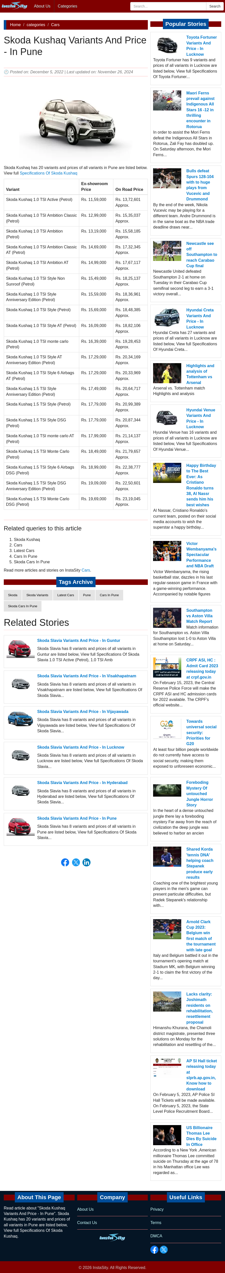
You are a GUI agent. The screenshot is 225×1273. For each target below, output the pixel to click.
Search (214, 6)
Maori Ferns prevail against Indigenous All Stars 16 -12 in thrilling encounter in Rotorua (200, 110)
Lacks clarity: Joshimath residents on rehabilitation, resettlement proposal (199, 1008)
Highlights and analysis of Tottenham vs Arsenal (200, 374)
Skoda (12, 595)
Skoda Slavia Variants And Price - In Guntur (78, 640)
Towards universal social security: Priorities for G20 (201, 732)
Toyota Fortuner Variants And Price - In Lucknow (201, 45)
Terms (155, 1223)
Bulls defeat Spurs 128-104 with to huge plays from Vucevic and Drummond (200, 185)
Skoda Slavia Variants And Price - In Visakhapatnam (86, 676)
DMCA (156, 1236)
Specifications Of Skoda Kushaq (48, 173)
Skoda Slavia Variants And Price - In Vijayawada (82, 711)
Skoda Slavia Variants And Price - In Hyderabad (82, 783)
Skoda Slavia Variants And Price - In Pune (77, 818)
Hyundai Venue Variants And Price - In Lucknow (200, 418)
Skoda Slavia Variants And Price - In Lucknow (80, 747)
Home (15, 25)
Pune (87, 595)
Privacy (156, 1209)
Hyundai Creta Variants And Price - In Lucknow (199, 318)
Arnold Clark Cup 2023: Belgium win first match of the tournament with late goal (200, 936)
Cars (55, 25)
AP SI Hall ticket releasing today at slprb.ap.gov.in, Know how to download (201, 1075)
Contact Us (87, 1223)
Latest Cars (65, 595)
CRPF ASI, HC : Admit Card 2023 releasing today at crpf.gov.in (202, 668)
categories (36, 25)
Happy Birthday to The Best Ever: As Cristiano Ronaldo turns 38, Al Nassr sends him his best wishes (201, 485)
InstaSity (100, 1267)
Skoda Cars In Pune (22, 606)
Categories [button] (67, 6)
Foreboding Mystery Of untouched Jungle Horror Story (199, 793)
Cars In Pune (109, 595)
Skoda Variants (37, 595)
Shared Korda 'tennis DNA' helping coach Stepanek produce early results (199, 863)
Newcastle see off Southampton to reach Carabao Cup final (201, 254)
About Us (42, 6)
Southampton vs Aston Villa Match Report (199, 616)
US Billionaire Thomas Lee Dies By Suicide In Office (201, 1136)
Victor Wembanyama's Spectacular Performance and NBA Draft (201, 554)
